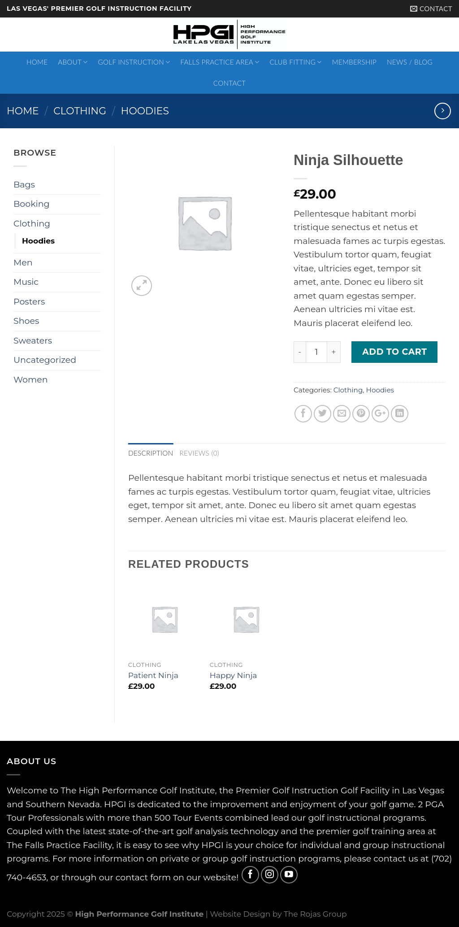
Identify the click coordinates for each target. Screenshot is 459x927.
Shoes (26, 321)
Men (23, 262)
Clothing (79, 111)
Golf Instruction (134, 62)
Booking (31, 204)
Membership (354, 62)
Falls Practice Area (219, 62)
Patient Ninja (153, 675)
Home (37, 62)
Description (150, 453)
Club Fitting (295, 62)
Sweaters (32, 340)
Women (30, 379)
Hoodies (145, 111)
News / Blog (410, 62)
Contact (229, 83)
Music (26, 282)
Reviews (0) (200, 453)
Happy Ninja (233, 675)
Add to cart (394, 352)
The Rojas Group (315, 913)
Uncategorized (44, 360)
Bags (24, 184)
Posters (29, 301)
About (73, 62)
